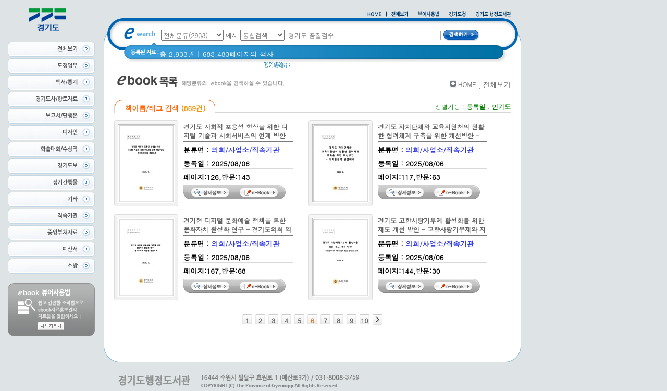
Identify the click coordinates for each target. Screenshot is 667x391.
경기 (361, 67)
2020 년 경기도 (321, 67)
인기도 (501, 106)
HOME (467, 84)
